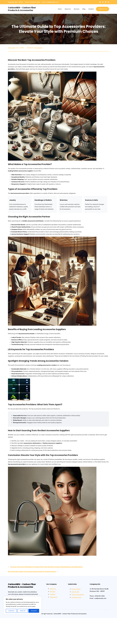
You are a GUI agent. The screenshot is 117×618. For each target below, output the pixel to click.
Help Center (75, 592)
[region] (22, 605)
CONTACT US (102, 9)
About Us (53, 589)
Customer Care (76, 597)
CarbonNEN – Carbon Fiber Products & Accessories (22, 9)
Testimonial (53, 597)
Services (52, 591)
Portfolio (52, 594)
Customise (11, 610)
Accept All (34, 610)
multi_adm (11, 48)
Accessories (38, 48)
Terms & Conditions (77, 594)
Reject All (22, 610)
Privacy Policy (76, 589)
